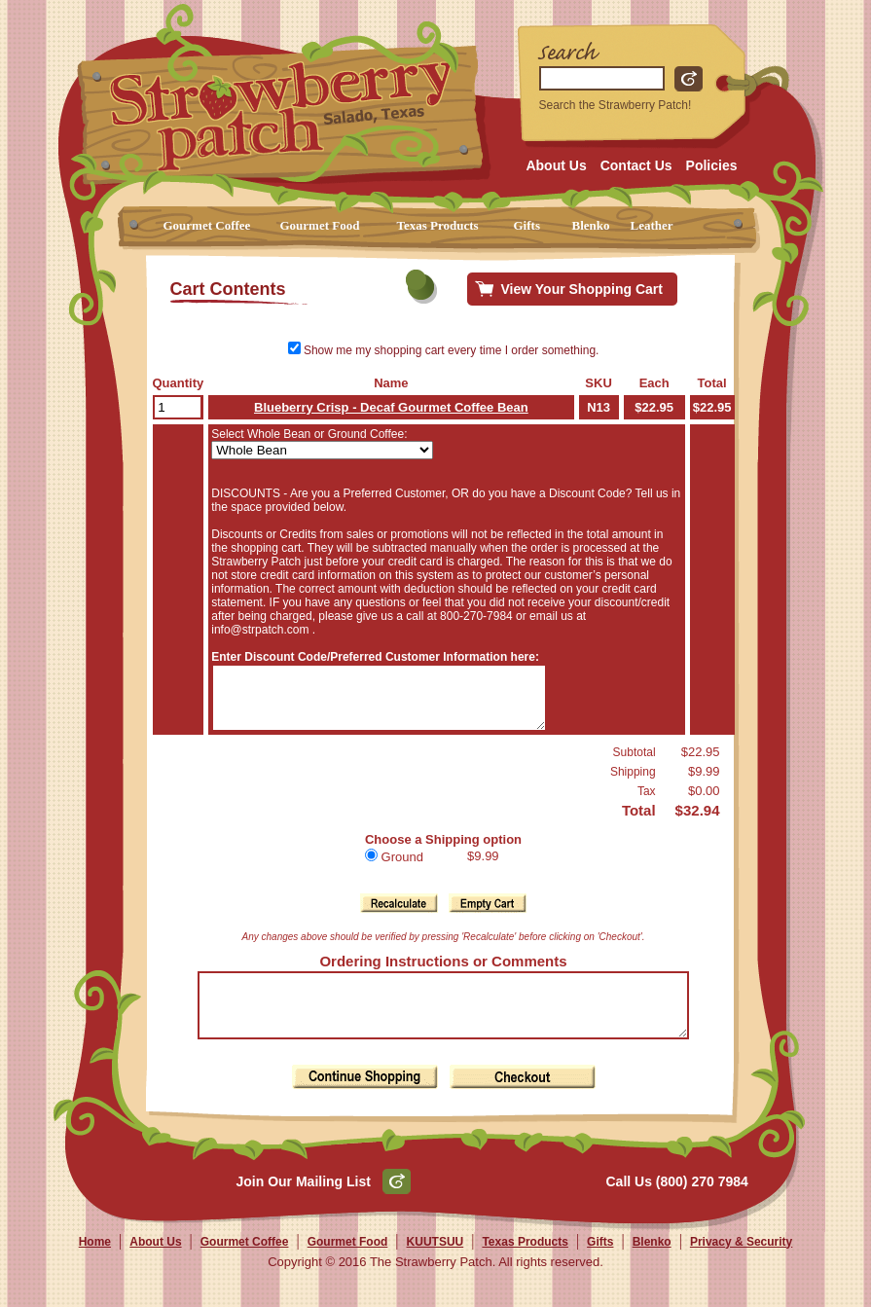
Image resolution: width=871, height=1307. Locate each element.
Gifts (527, 225)
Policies (712, 165)
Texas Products (438, 225)
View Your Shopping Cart (582, 289)
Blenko (591, 225)
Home (95, 1265)
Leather (652, 225)
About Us (556, 165)
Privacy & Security (741, 1265)
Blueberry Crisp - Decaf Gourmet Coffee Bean (393, 407)
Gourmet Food (320, 225)
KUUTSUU (435, 1265)
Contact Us (636, 165)
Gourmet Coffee (207, 225)
